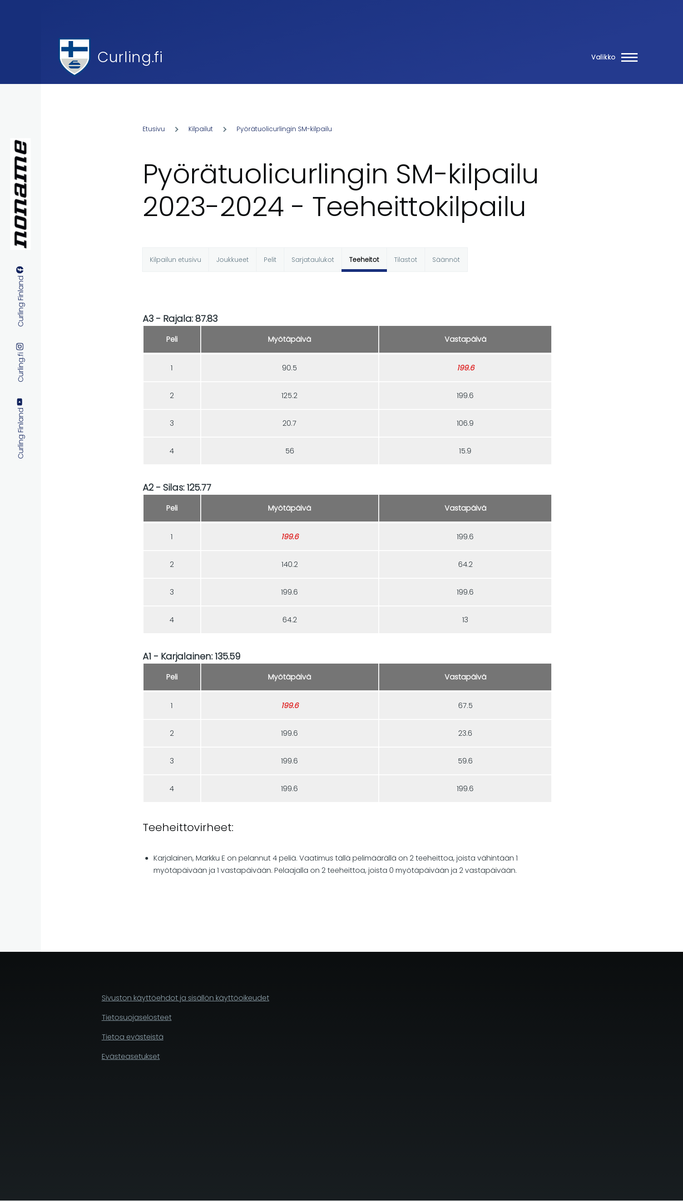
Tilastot (405, 259)
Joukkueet (232, 259)
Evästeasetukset (131, 1056)
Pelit (270, 259)
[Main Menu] (611, 57)
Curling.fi (130, 57)
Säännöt (446, 259)
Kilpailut (200, 128)
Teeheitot (364, 259)
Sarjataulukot (313, 259)
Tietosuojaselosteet (137, 1017)
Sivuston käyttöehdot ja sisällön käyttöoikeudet (185, 998)
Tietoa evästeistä (132, 1037)
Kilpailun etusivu (175, 259)
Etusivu (154, 128)
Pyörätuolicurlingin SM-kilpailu (284, 128)
